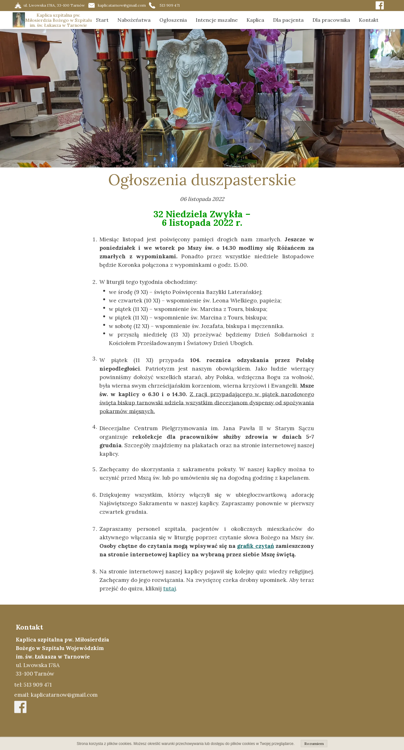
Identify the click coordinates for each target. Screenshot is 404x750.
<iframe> (261, 677)
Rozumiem (314, 743)
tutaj (169, 588)
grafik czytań (255, 545)
